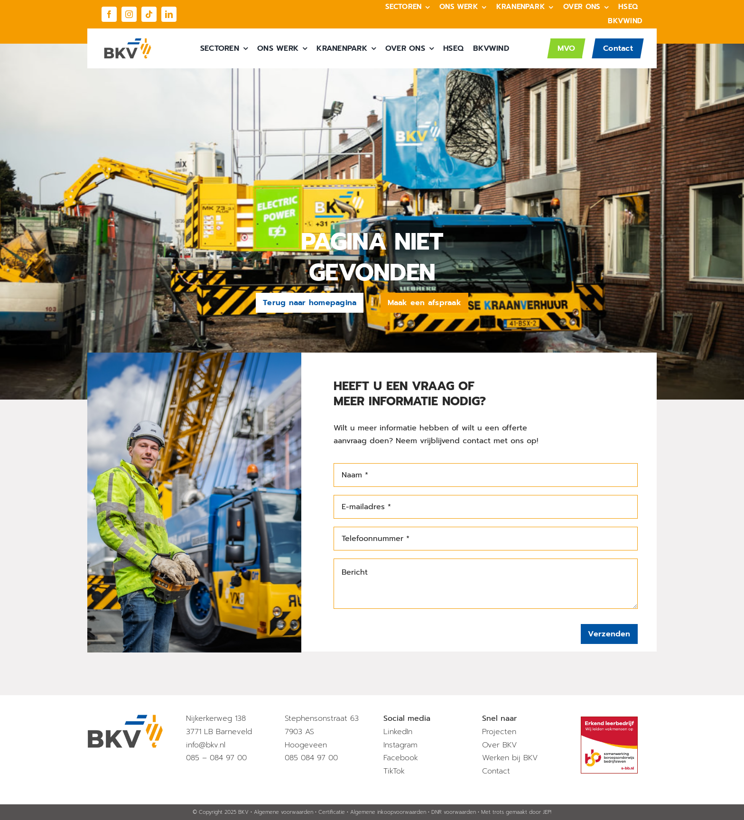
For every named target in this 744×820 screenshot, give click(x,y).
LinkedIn (397, 731)
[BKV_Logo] (127, 41)
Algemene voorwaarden (283, 812)
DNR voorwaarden (453, 812)
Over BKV (499, 745)
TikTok (394, 771)
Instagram (400, 745)
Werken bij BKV (510, 758)
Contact (496, 771)
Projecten (499, 731)
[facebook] (109, 14)
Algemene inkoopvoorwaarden (388, 812)
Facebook (400, 758)
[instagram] (129, 14)
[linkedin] (169, 14)
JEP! (547, 812)
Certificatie (331, 812)
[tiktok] (149, 14)
